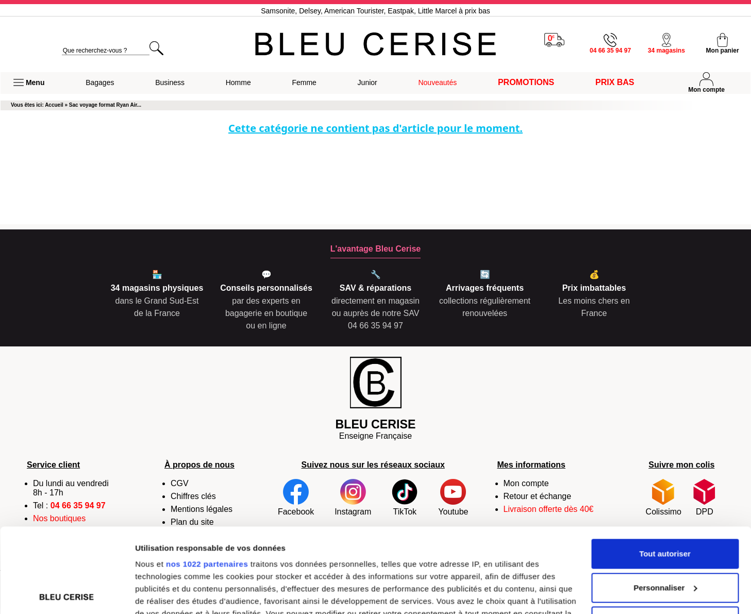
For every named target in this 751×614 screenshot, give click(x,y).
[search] (105, 50)
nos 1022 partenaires (207, 479)
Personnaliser (665, 503)
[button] (29, 83)
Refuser (664, 537)
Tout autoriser (665, 469)
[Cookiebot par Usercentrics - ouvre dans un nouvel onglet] (67, 594)
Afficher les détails (170, 593)
